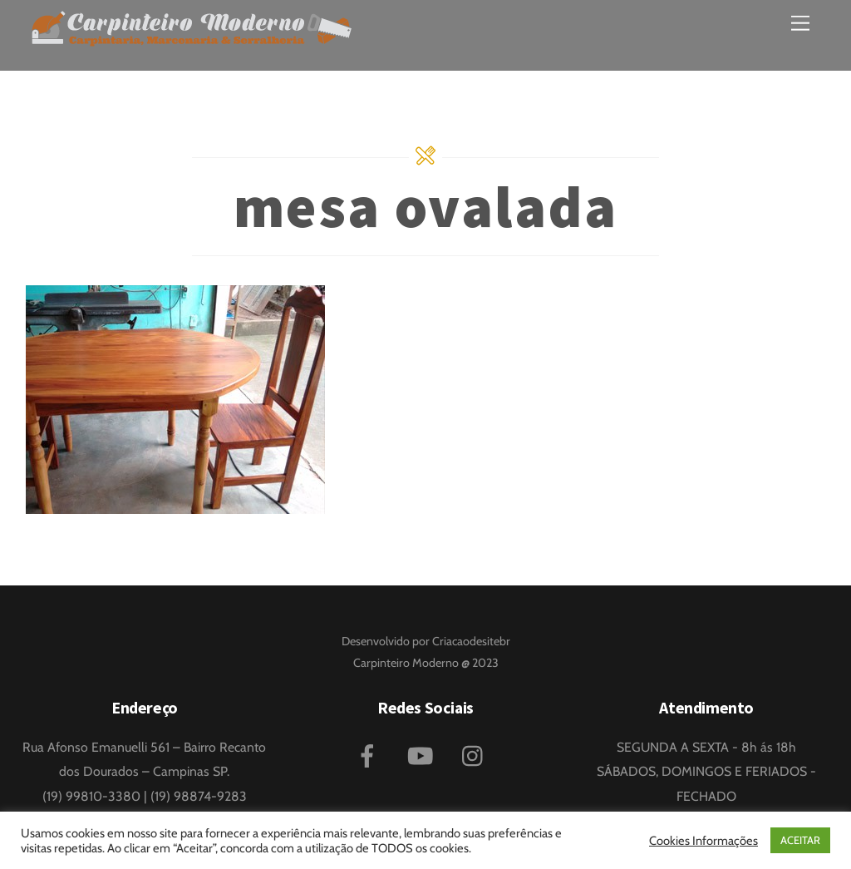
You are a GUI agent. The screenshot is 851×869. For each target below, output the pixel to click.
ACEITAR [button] (800, 840)
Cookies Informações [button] (703, 840)
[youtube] (423, 754)
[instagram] (476, 754)
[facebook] (370, 754)
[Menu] (800, 23)
